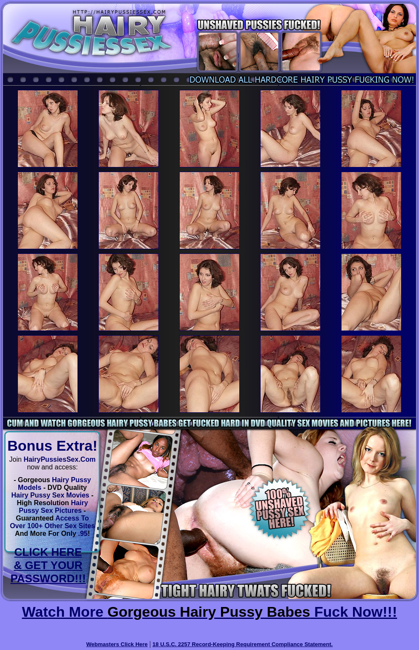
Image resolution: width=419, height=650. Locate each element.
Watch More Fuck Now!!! (209, 612)
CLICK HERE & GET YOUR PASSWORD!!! (48, 565)
